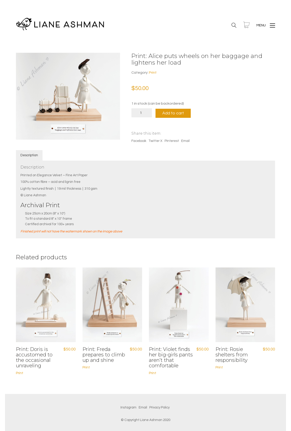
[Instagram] (128, 407)
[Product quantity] (141, 112)
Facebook (138, 140)
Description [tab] (29, 155)
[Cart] (246, 25)
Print (153, 72)
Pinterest (172, 140)
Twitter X (155, 140)
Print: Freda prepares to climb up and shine (104, 354)
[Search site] (233, 26)
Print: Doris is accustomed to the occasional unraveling (34, 357)
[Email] (143, 407)
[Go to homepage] (61, 25)
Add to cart (174, 113)
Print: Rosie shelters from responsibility (232, 354)
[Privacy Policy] (159, 407)
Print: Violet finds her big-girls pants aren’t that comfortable (171, 357)
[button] (265, 25)
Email (185, 140)
